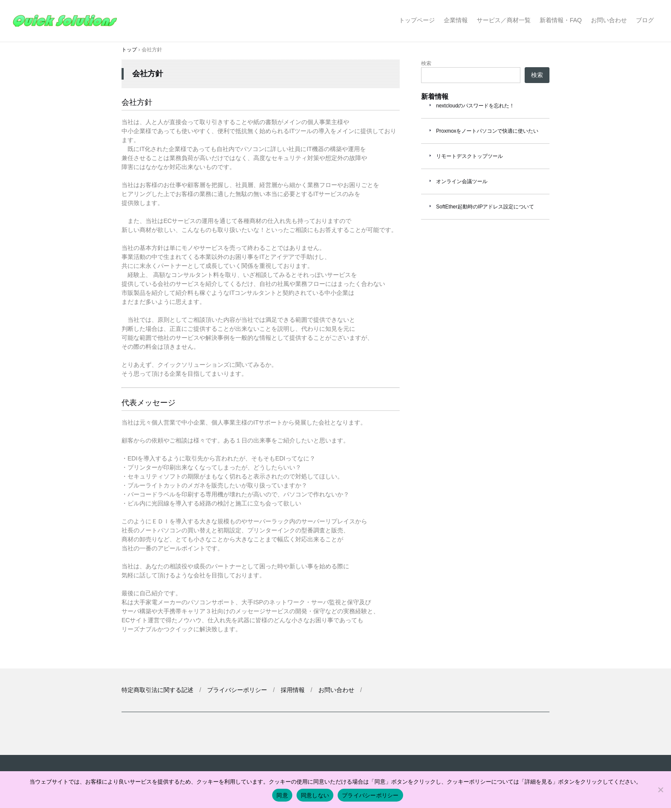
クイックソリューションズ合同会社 (67, 21)
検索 (426, 63)
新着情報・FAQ (561, 20)
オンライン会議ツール (461, 181)
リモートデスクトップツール (469, 156)
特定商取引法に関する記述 (157, 689)
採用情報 (293, 689)
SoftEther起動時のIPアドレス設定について (485, 207)
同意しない (315, 795)
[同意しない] (660, 789)
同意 (282, 795)
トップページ (417, 20)
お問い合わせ (609, 20)
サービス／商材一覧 (504, 20)
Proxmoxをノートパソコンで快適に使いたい (487, 131)
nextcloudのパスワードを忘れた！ (475, 106)
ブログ (645, 20)
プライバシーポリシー (237, 689)
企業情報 (456, 20)
